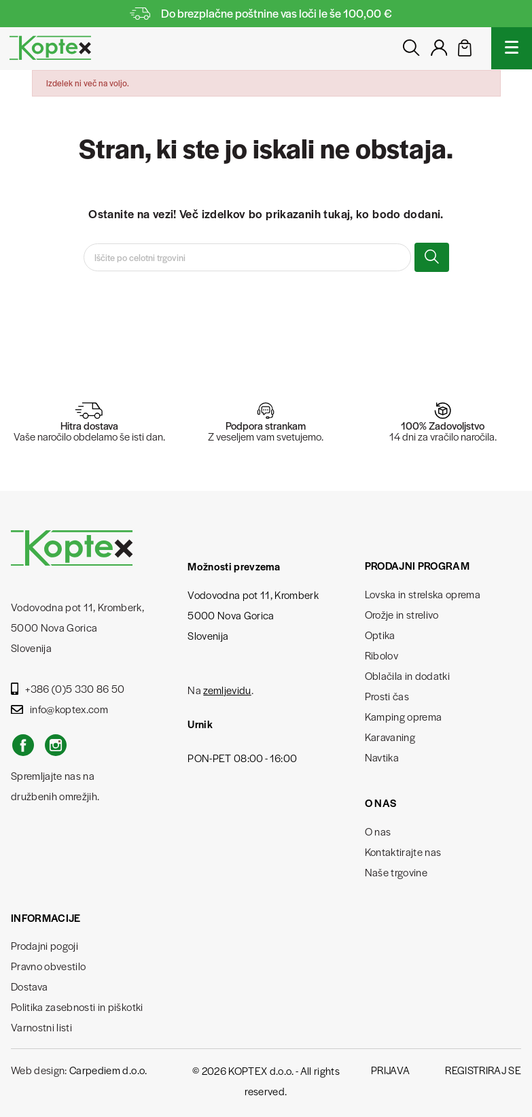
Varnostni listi (41, 1027)
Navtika (382, 757)
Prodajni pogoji (44, 945)
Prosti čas (387, 696)
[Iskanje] (247, 257)
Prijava (390, 1070)
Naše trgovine (396, 872)
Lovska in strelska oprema (423, 594)
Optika (380, 635)
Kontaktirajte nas (403, 851)
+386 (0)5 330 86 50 (68, 688)
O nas (378, 831)
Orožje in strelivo (402, 614)
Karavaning (390, 736)
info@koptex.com (59, 709)
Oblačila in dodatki (407, 675)
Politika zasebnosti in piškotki (77, 1006)
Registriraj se (483, 1070)
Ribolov (381, 655)
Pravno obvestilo (48, 966)
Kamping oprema (403, 716)
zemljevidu (227, 690)
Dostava (29, 986)
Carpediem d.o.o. (108, 1070)
